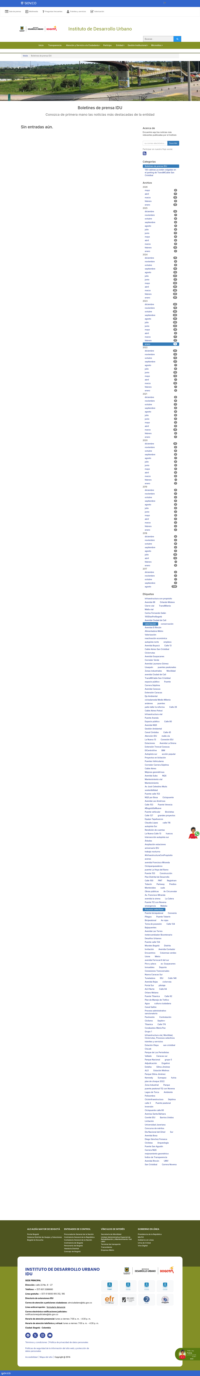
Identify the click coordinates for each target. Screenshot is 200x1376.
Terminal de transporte (111, 1245)
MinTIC (141, 1238)
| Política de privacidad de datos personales (68, 1343)
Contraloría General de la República (79, 1238)
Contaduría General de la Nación (78, 1241)
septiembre (161, 222)
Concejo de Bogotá (72, 1252)
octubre (161, 218)
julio (161, 229)
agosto (161, 226)
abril (161, 194)
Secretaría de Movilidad (111, 1235)
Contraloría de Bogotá (73, 1244)
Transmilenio (106, 1248)
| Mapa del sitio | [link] (46, 1357)
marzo (161, 197)
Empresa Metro (107, 1251)
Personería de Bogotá (73, 1247)
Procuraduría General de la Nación (79, 1235)
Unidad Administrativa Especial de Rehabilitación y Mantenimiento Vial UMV (116, 1240)
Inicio (25, 56)
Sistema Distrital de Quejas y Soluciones (44, 1238)
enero (161, 204)
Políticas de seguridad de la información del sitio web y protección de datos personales (57, 1350)
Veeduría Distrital (71, 1249)
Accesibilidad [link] (31, 1357)
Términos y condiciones (36, 1343)
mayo (161, 190)
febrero (161, 201)
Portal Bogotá (33, 1235)
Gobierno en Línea (146, 1241)
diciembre (161, 211)
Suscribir (173, 143)
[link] (28, 1336)
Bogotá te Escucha (35, 1241)
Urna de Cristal (144, 1244)
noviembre (161, 215)
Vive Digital (143, 1247)
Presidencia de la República (150, 1235)
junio (161, 233)
